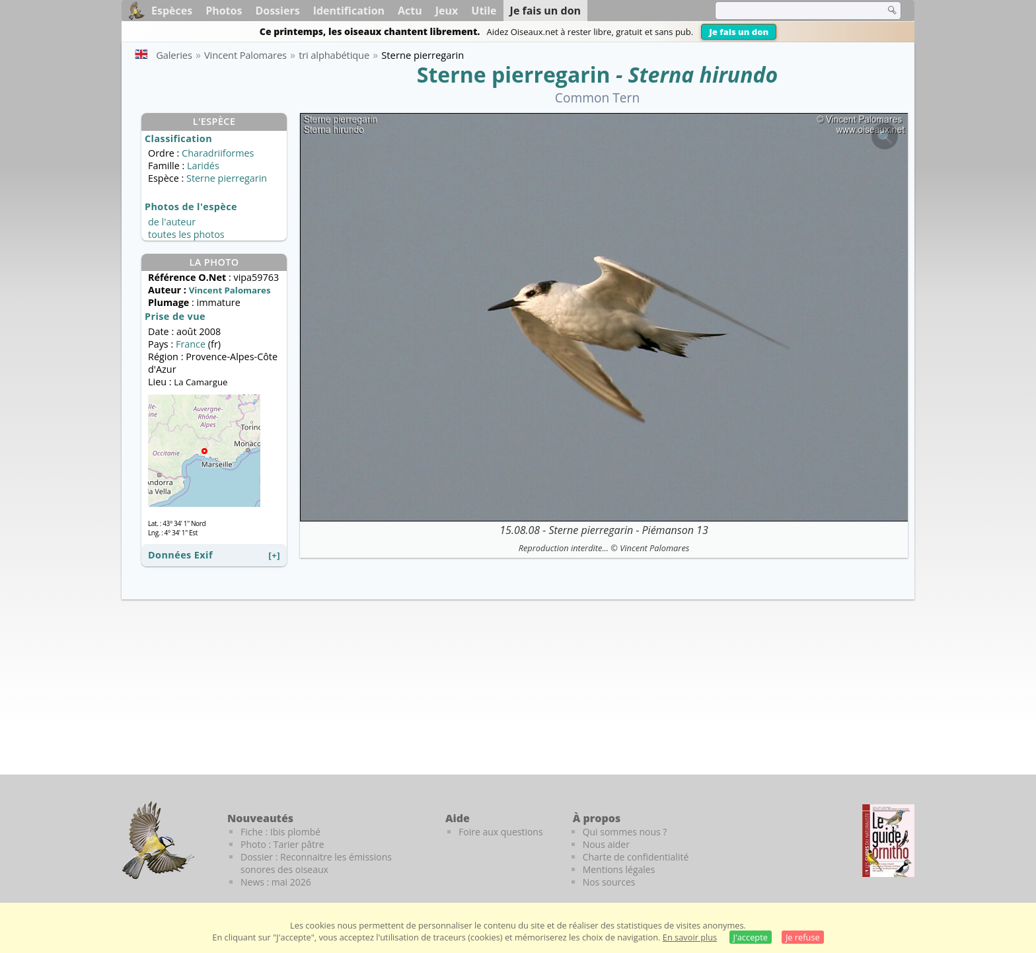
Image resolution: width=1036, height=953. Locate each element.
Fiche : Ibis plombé (280, 831)
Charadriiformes (218, 153)
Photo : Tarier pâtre (282, 844)
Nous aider (606, 844)
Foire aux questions (501, 831)
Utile (483, 10)
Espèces (171, 10)
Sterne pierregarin (513, 74)
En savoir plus (690, 937)
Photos (223, 10)
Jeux (447, 10)
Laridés (203, 165)
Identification (349, 10)
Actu (410, 10)
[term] (791, 10)
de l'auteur (172, 221)
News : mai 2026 (275, 882)
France (190, 344)
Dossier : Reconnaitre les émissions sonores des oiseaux (316, 863)
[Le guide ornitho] (888, 840)
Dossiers (277, 10)
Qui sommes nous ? (625, 831)
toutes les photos (186, 234)
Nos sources (609, 882)
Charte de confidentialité (636, 857)
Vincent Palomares (654, 548)
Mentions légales (619, 869)
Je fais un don (738, 32)
